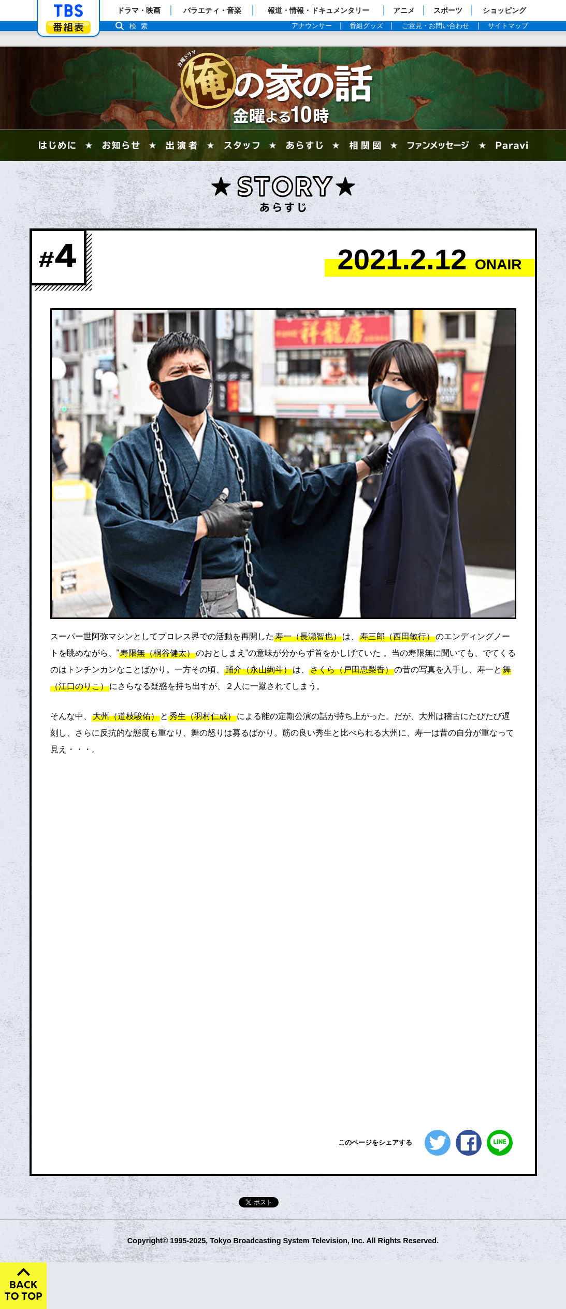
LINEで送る (500, 1143)
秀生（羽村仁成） (202, 716)
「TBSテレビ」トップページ (68, 11)
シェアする (469, 1143)
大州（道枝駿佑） (126, 716)
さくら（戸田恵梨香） (351, 669)
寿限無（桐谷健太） (157, 653)
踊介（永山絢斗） (258, 669)
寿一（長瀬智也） (308, 636)
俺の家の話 (283, 88)
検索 (141, 26)
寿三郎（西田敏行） (397, 636)
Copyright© (147, 1240)
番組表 (68, 27)
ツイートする (438, 1143)
